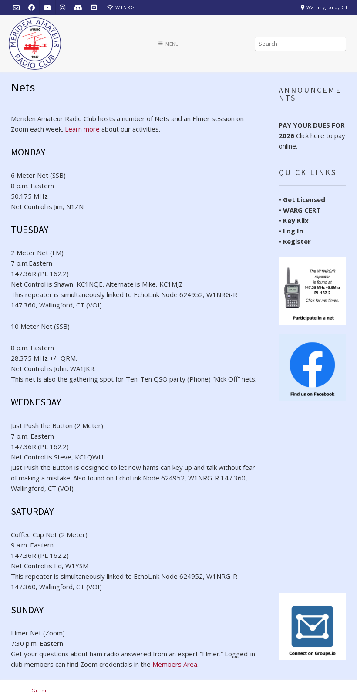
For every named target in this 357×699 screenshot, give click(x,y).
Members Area (174, 664)
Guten (39, 690)
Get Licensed (304, 199)
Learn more (82, 129)
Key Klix (296, 220)
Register (297, 241)
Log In (293, 230)
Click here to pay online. (312, 135)
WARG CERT (301, 210)
